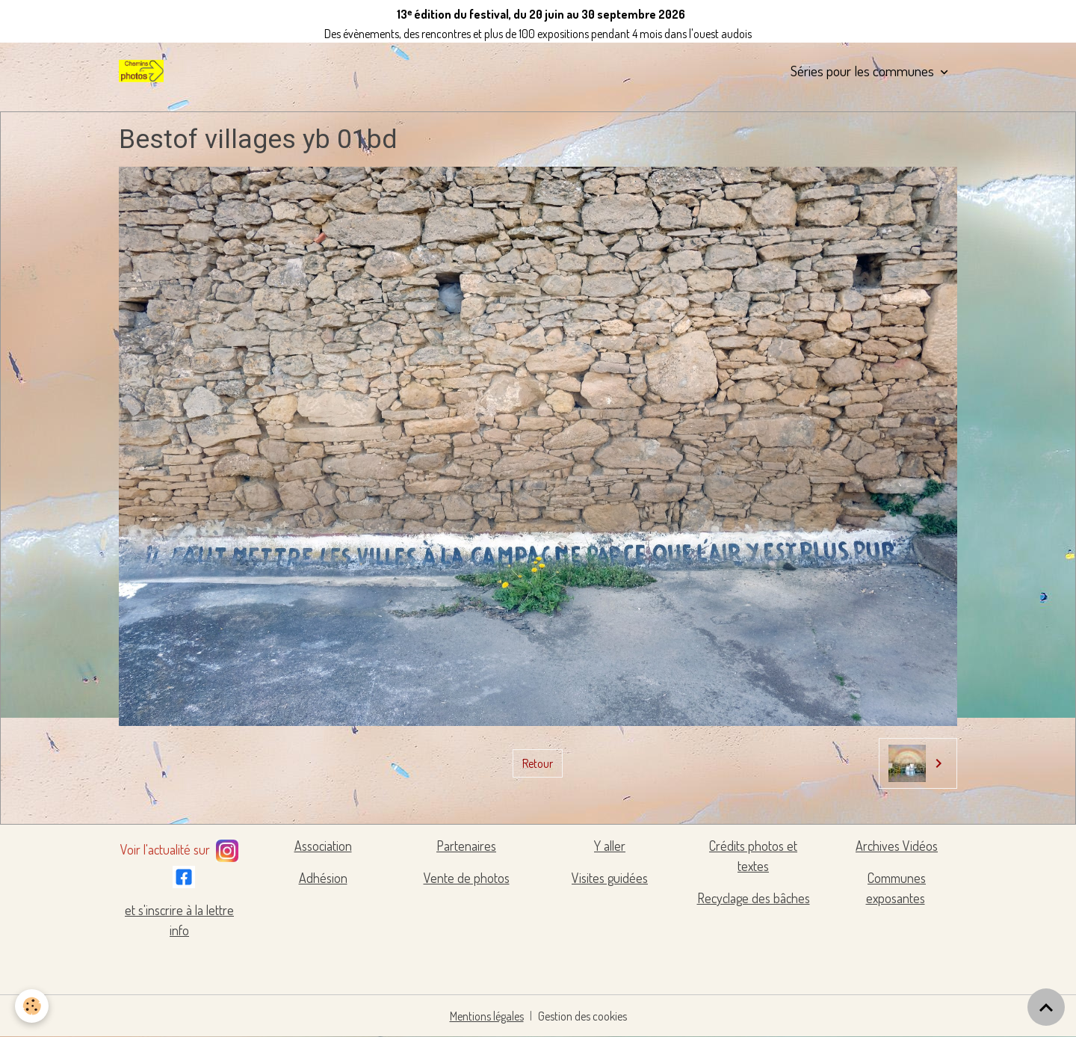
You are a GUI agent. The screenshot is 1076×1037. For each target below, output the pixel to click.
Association (323, 845)
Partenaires (466, 845)
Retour (537, 763)
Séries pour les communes (864, 70)
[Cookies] (32, 1006)
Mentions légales (487, 1016)
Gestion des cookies (582, 1016)
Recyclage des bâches (753, 898)
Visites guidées (610, 878)
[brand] (144, 71)
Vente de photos (467, 878)
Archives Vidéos (897, 845)
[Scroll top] (1046, 1007)
